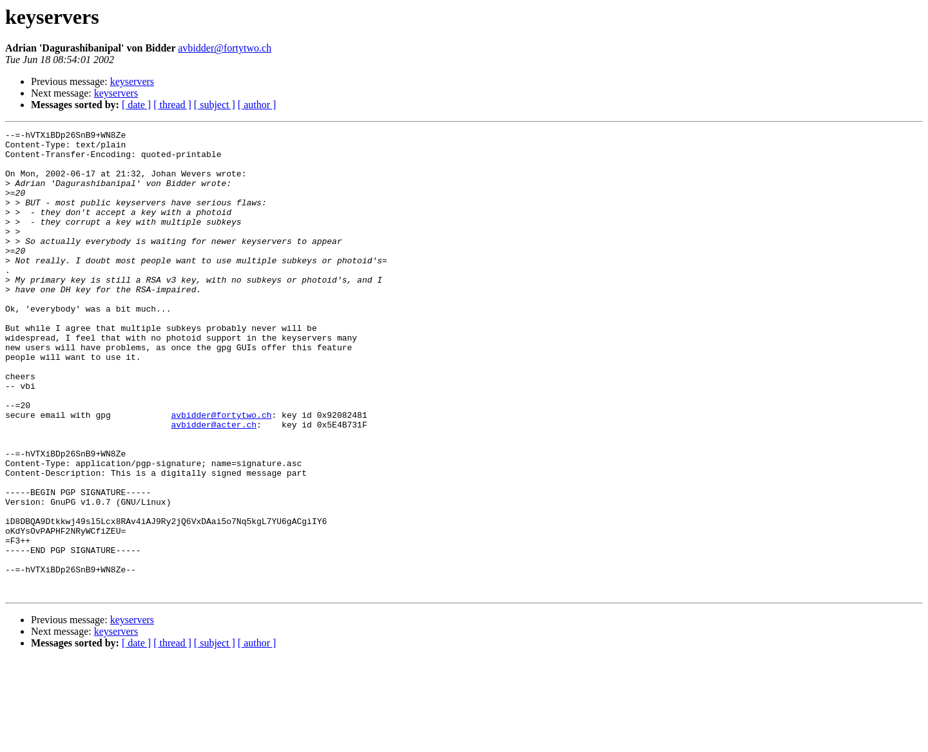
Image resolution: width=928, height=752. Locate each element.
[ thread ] (172, 104)
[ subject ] (214, 104)
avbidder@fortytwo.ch (224, 47)
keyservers (132, 81)
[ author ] (257, 104)
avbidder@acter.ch (213, 484)
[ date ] (136, 104)
